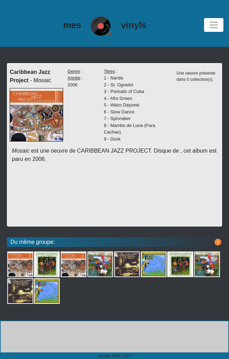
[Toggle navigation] (213, 25)
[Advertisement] (114, 336)
